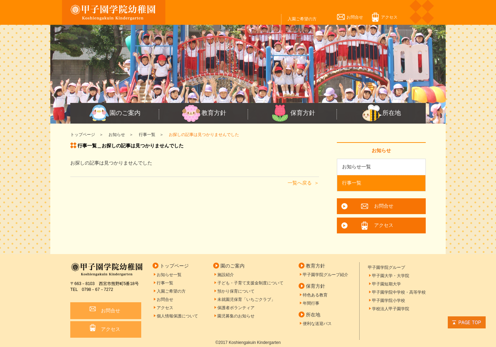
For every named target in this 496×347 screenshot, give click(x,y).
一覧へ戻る (300, 183)
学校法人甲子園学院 (390, 308)
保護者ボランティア (236, 307)
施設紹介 (225, 274)
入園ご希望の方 (302, 19)
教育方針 (203, 113)
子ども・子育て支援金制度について (250, 283)
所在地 (381, 113)
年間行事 (311, 303)
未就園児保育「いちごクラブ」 (246, 299)
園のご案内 (115, 113)
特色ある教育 (315, 295)
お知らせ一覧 (356, 166)
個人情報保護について (177, 316)
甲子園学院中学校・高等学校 (399, 292)
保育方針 (292, 113)
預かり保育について (236, 291)
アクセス (389, 17)
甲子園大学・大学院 (390, 275)
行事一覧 (351, 183)
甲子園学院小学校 (388, 300)
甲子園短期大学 (386, 284)
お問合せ (355, 17)
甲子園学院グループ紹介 (325, 274)
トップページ (174, 266)
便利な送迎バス (317, 323)
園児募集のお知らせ (236, 316)
